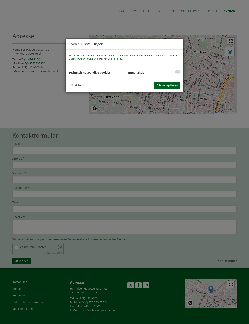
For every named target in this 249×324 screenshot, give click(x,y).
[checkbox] (177, 71)
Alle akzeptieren (167, 85)
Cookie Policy (115, 58)
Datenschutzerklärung (81, 58)
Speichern (78, 85)
